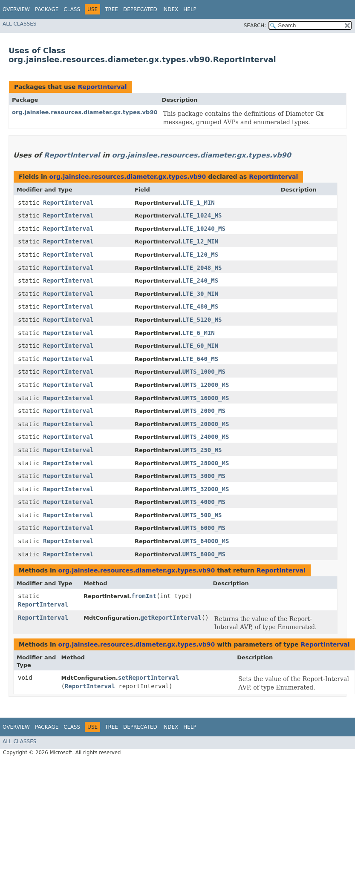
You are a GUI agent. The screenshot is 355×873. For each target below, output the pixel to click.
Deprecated (140, 9)
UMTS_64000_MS (205, 541)
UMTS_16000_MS (205, 398)
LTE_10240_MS (203, 228)
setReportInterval (148, 677)
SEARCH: (255, 26)
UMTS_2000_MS (203, 410)
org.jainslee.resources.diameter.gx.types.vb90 (84, 112)
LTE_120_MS (200, 254)
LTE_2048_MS (202, 267)
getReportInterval (170, 617)
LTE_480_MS (200, 306)
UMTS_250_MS (202, 450)
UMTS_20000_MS (205, 424)
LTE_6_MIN (198, 332)
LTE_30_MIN (200, 293)
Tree (111, 9)
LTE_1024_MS (202, 215)
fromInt (143, 595)
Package (46, 9)
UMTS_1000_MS (203, 371)
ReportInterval (102, 86)
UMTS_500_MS (202, 515)
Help (189, 9)
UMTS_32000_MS (205, 489)
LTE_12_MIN (200, 241)
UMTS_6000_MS (203, 527)
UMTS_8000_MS (203, 554)
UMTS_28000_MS (205, 463)
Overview (16, 9)
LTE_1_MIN (198, 202)
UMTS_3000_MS (203, 475)
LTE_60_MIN (200, 345)
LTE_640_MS (200, 358)
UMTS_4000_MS (203, 501)
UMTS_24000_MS (205, 436)
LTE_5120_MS (202, 319)
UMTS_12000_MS (205, 384)
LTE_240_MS (200, 280)
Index (170, 9)
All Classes (19, 24)
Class (71, 9)
